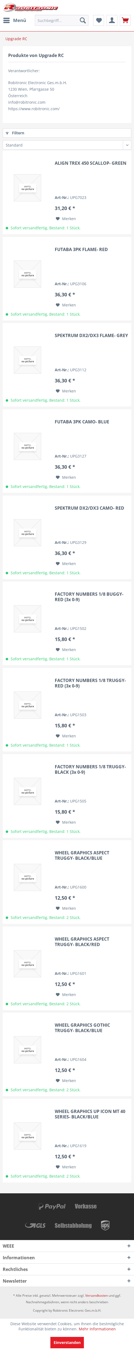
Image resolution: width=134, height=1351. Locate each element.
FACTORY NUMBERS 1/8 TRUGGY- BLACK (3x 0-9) (90, 769)
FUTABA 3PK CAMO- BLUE (82, 422)
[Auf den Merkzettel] (66, 218)
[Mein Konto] (111, 20)
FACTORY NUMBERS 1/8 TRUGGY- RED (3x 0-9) (90, 683)
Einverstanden (67, 1342)
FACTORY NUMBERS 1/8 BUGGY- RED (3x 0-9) (89, 596)
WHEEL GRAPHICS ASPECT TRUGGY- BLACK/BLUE (82, 855)
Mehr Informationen (97, 1328)
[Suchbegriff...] (62, 20)
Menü (14, 19)
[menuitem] (14, 20)
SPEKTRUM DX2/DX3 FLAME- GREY (91, 335)
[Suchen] (83, 20)
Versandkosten (96, 1295)
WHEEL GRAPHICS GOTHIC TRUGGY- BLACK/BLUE (82, 1027)
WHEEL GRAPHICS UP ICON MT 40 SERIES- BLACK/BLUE (90, 1114)
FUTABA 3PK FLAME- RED (81, 249)
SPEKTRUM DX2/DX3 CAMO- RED (89, 508)
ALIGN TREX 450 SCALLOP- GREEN (90, 163)
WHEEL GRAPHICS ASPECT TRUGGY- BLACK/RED (82, 941)
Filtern (15, 132)
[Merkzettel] (98, 20)
